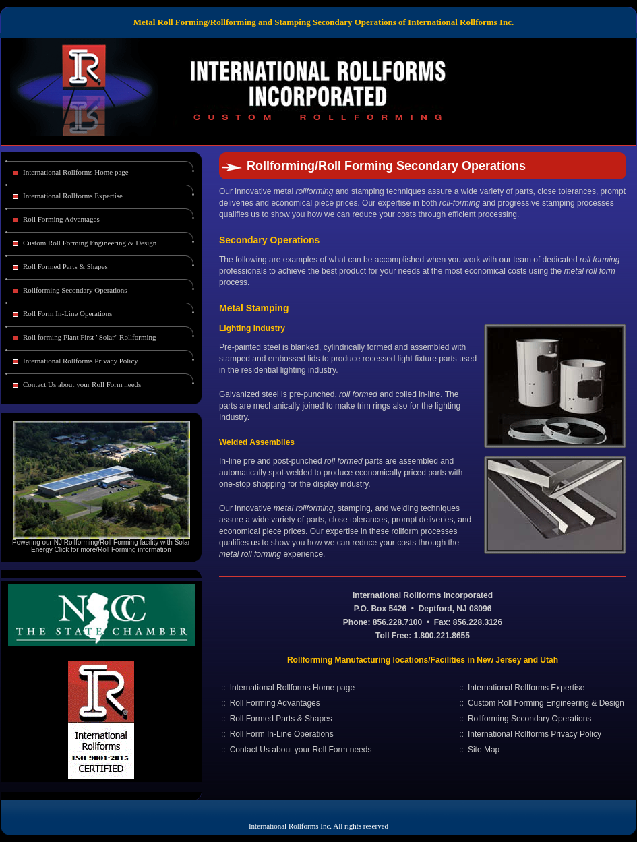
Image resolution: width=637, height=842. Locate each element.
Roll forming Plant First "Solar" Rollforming (89, 337)
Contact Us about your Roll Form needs (82, 384)
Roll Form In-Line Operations (67, 313)
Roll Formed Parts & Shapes (65, 266)
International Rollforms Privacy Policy (80, 361)
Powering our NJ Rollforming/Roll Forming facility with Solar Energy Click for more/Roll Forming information (101, 546)
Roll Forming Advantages (61, 219)
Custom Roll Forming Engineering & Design (89, 243)
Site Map (483, 749)
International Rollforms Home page (76, 172)
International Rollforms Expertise (73, 195)
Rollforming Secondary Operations (75, 290)
